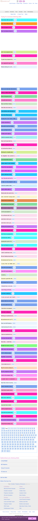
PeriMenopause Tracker (9, 508)
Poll (33, 3)
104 (7, 441)
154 (30, 448)
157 (5, 451)
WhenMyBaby (30, 11)
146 (10, 448)
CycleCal (7, 11)
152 (25, 448)
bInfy (30, 511)
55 (10, 435)
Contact (19, 511)
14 (30, 428)
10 (22, 428)
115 (35, 441)
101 (33, 439)
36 (6, 432)
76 (16, 437)
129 (2, 446)
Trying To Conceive (5, 468)
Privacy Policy (13, 511)
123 (20, 444)
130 (5, 446)
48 (30, 432)
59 (18, 435)
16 (34, 428)
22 (12, 430)
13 (28, 428)
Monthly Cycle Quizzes (24, 503)
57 (14, 435)
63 (25, 435)
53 (6, 435)
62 (23, 435)
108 (17, 441)
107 (15, 441)
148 (15, 448)
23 (14, 430)
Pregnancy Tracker (8, 503)
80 (24, 437)
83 (30, 437)
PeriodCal (12, 11)
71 (6, 437)
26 (20, 430)
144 (5, 448)
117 (5, 444)
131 (7, 446)
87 (4, 439)
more (15, 19)
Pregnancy (17, 484)
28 (24, 430)
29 (26, 430)
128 (33, 444)
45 (24, 432)
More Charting (22, 495)
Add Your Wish (3, 477)
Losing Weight (4, 460)
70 (4, 437)
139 (28, 446)
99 (28, 439)
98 (26, 439)
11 (24, 428)
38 (10, 432)
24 (16, 430)
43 (20, 432)
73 (10, 437)
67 (33, 435)
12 (26, 428)
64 (27, 435)
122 (18, 444)
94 (18, 439)
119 (10, 444)
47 (28, 432)
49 (32, 432)
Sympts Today (19, 3)
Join (24, 1)
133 (12, 446)
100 (30, 439)
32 (32, 430)
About (33, 511)
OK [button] (32, 518)
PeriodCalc (25, 3)
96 (22, 439)
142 (35, 446)
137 (22, 446)
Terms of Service (6, 511)
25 (18, 430)
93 (16, 439)
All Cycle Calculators (8, 495)
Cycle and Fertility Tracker (9, 501)
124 (23, 444)
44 (22, 432)
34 (2, 432)
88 (6, 439)
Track (16, 11)
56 (12, 435)
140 (30, 446)
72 (8, 437)
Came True (20, 14)
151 (23, 448)
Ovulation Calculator (8, 490)
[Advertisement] (19, 7)
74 (12, 437)
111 (25, 441)
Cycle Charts (22, 488)
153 (28, 448)
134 (15, 446)
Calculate (21, 11)
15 (32, 428)
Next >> (8, 451)
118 (8, 444)
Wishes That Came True (5, 481)
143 (2, 448)
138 (25, 446)
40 (14, 432)
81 (26, 437)
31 (30, 430)
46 (26, 432)
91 (12, 439)
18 (4, 430)
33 (34, 430)
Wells (26, 14)
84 (32, 437)
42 (18, 432)
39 (12, 432)
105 (10, 441)
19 (6, 430)
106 (12, 441)
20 (8, 430)
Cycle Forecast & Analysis (24, 499)
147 (13, 448)
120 (13, 444)
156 (2, 451)
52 (4, 435)
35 (4, 432)
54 (8, 435)
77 (18, 437)
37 (8, 432)
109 (20, 441)
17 (2, 430)
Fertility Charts (22, 490)
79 (22, 437)
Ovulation (13, 484)
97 (24, 439)
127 (30, 444)
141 (33, 446)
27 (22, 430)
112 (28, 441)
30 (28, 430)
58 (16, 435)
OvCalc (30, 3)
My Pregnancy (4, 464)
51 (2, 435)
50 (34, 432)
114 (33, 441)
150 (20, 448)
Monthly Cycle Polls (23, 501)
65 (29, 435)
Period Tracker (7, 499)
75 (14, 437)
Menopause (22, 484)
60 (20, 435)
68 (35, 435)
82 (28, 437)
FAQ (20, 508)
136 (20, 446)
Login (20, 1)
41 (16, 432)
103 (5, 441)
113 (30, 441)
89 (8, 439)
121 (15, 444)
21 (10, 430)
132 (10, 446)
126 (28, 444)
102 (2, 441)
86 (2, 439)
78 (20, 437)
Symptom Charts (22, 492)
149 (18, 448)
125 (25, 444)
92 (14, 439)
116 (2, 444)
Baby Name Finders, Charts (25, 506)
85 (34, 437)
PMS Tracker (6, 506)
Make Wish (13, 14)
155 (33, 448)
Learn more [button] (7, 519)
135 (17, 446)
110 (22, 441)
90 (10, 439)
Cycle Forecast (12, 3)
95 (20, 439)
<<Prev (3, 428)
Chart (25, 11)
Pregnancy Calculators (8, 492)
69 (2, 437)
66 (31, 435)
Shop (36, 3)
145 (8, 448)
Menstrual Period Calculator (9, 488)
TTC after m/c (4, 471)
